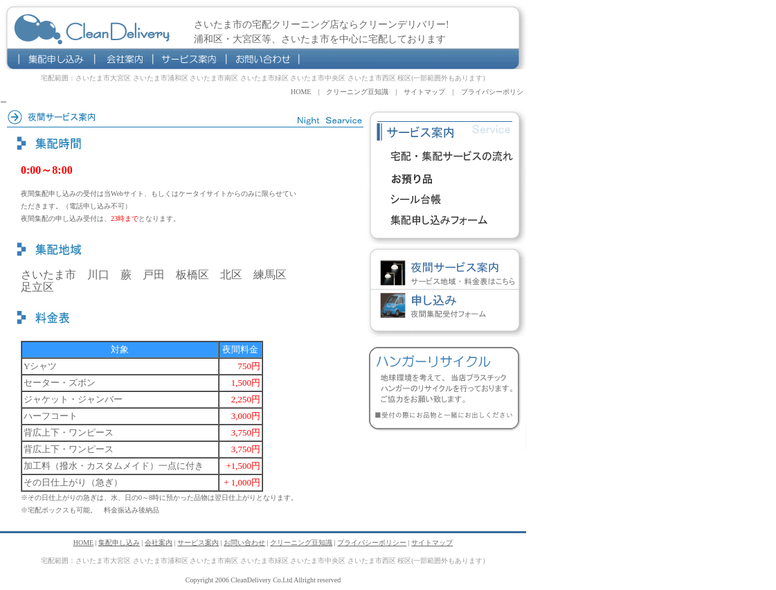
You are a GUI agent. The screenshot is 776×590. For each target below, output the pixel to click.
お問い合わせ (262, 58)
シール (446, 199)
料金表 (446, 178)
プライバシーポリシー (371, 542)
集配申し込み (56, 58)
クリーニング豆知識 (357, 92)
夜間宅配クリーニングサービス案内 (446, 273)
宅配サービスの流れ (446, 158)
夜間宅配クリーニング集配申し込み (446, 306)
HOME (301, 92)
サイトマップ (424, 92)
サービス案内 (189, 58)
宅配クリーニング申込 (446, 220)
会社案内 (123, 58)
